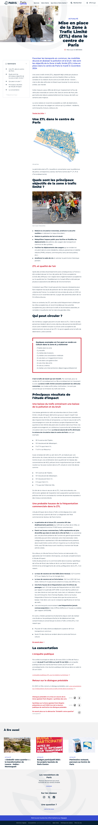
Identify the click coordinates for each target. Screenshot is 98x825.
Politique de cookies (67, 822)
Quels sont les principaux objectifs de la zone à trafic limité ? (16, 76)
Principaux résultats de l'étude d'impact (15, 85)
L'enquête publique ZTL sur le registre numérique (50, 675)
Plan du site (78, 822)
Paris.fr (64, 818)
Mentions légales (21, 822)
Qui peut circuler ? (15, 81)
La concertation (14, 90)
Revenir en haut (12, 95)
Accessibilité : (39, 822)
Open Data (56, 822)
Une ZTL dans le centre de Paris (16, 70)
